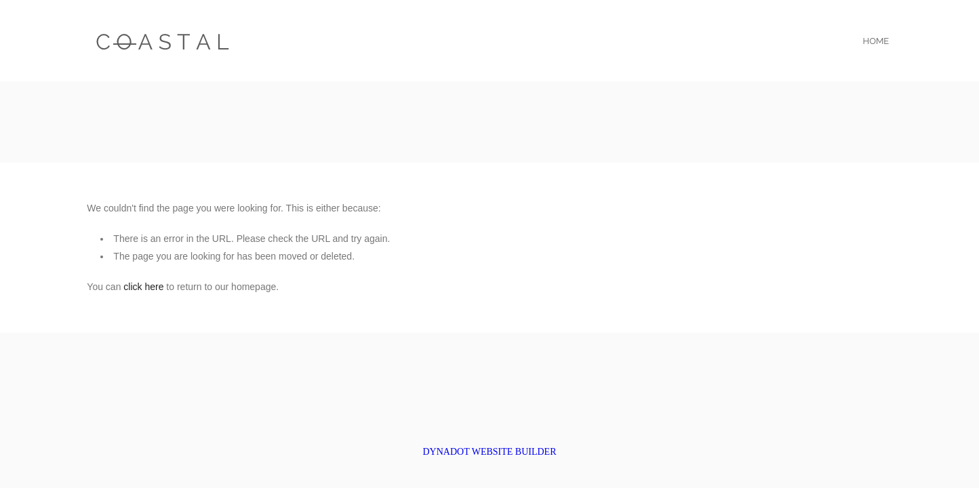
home (876, 41)
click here (143, 286)
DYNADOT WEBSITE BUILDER (489, 452)
